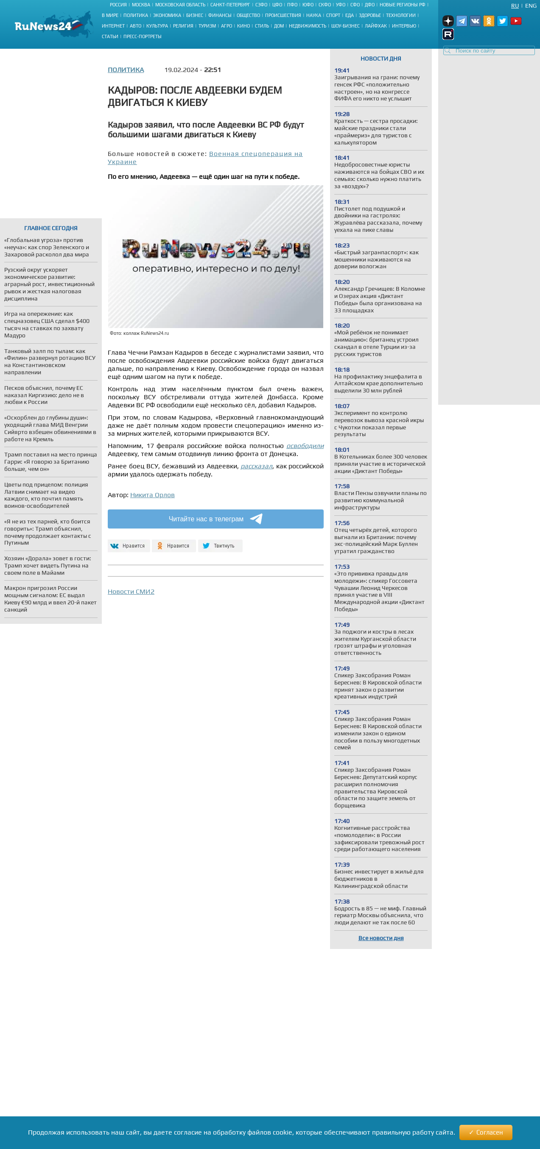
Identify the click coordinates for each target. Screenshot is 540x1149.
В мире (110, 15)
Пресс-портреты (142, 36)
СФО (355, 4)
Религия (183, 25)
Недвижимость (307, 25)
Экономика (167, 15)
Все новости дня (381, 938)
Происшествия (283, 15)
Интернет (113, 25)
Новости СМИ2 (131, 591)
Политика (135, 15)
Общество (248, 15)
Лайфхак (376, 25)
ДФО (370, 4)
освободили (305, 446)
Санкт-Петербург (230, 4)
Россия (118, 4)
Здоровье (370, 15)
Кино (243, 25)
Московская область (180, 4)
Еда (349, 15)
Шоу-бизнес (345, 25)
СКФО (325, 4)
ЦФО (277, 4)
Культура (157, 25)
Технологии (401, 15)
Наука (313, 15)
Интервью (404, 25)
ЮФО (307, 4)
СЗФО (261, 4)
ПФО (292, 4)
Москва (141, 4)
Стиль (262, 25)
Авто (135, 25)
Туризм (207, 25)
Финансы (220, 15)
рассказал (256, 466)
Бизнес (194, 15)
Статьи (110, 36)
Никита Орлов (152, 495)
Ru (515, 5)
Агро (226, 25)
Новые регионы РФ (402, 4)
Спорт (333, 15)
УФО (340, 4)
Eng (531, 5)
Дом (279, 25)
